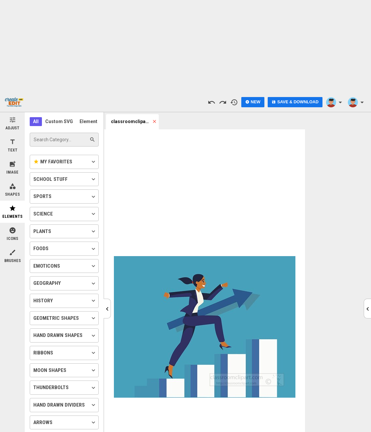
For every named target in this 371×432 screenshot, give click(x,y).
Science (65, 214)
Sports (65, 196)
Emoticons (65, 266)
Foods (65, 249)
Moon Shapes (65, 370)
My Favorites (65, 161)
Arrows (65, 422)
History (65, 300)
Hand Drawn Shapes (65, 335)
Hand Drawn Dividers (65, 405)
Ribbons (65, 352)
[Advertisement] (185, 46)
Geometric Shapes (65, 318)
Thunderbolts (65, 387)
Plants (65, 231)
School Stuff (65, 179)
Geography (65, 283)
